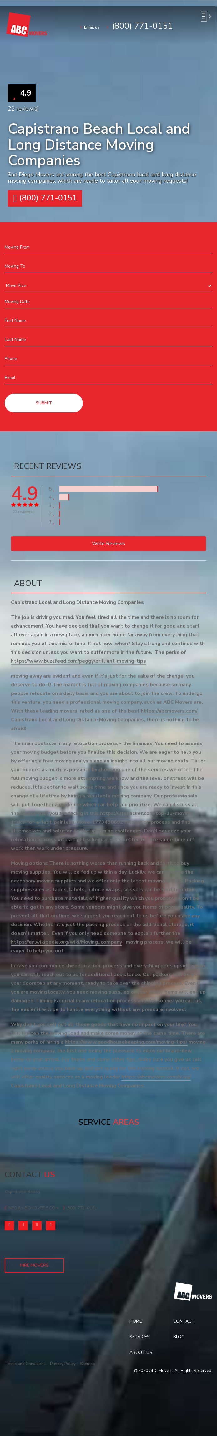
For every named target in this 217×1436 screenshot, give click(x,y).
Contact (183, 1321)
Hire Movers (34, 1265)
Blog (178, 1337)
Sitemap (87, 1364)
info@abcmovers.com (32, 1208)
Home (135, 1321)
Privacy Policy (63, 1364)
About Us (140, 1352)
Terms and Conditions (25, 1364)
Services (139, 1337)
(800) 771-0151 (80, 1208)
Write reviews (108, 543)
